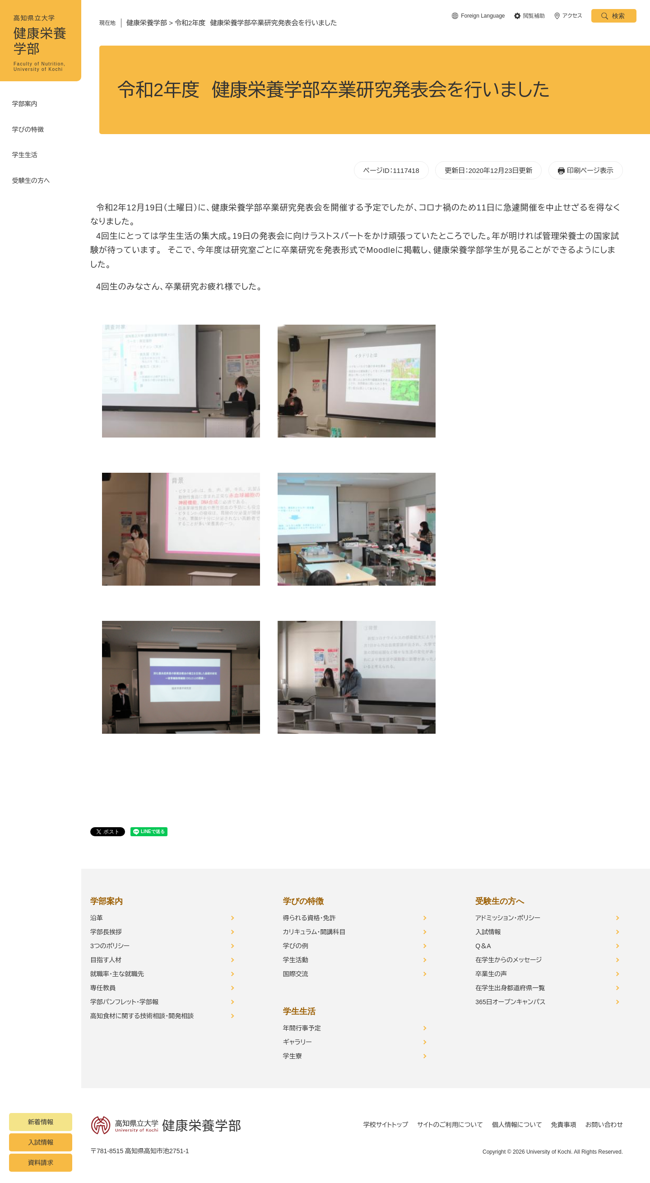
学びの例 (295, 946)
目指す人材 (105, 960)
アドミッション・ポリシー (507, 918)
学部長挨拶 (106, 932)
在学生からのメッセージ (508, 960)
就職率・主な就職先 (117, 974)
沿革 (96, 918)
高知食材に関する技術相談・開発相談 (142, 1016)
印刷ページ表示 (590, 170)
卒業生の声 (491, 974)
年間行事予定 (302, 1028)
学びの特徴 (29, 126)
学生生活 (26, 149)
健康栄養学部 (146, 23)
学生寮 (292, 1056)
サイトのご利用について (450, 1124)
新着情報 (40, 1122)
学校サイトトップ (385, 1124)
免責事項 (563, 1124)
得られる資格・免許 (309, 918)
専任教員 (103, 988)
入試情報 (40, 1142)
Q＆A (483, 946)
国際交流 (295, 974)
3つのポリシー (110, 946)
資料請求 (40, 1162)
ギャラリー (297, 1042)
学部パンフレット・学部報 (124, 1002)
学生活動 (295, 960)
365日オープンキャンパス (510, 1002)
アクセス (572, 16)
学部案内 (26, 103)
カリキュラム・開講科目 (314, 932)
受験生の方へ (32, 171)
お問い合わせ (604, 1124)
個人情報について (517, 1124)
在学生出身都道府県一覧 (510, 988)
